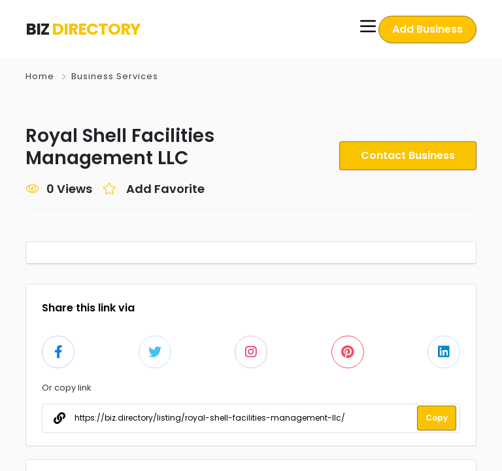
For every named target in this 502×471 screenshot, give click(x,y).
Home (39, 76)
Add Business (428, 29)
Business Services (114, 76)
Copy (436, 418)
